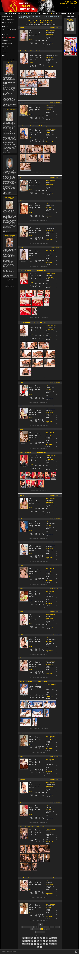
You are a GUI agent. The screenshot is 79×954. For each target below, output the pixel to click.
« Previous (38, 931)
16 (58, 926)
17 (31, 929)
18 (33, 929)
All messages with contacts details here (9, 280)
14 (53, 926)
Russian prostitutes (23, 16)
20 (39, 929)
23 (46, 929)
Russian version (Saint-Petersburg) (70, 9)
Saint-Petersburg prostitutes (35, 16)
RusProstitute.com (12, 951)
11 (45, 926)
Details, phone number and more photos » (39, 47)
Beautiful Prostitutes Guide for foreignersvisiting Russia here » (9, 285)
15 (55, 926)
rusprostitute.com (74, 10)
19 (36, 929)
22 (44, 929)
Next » (43, 931)
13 (50, 926)
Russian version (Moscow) (72, 7)
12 (48, 926)
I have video (24, 65)
